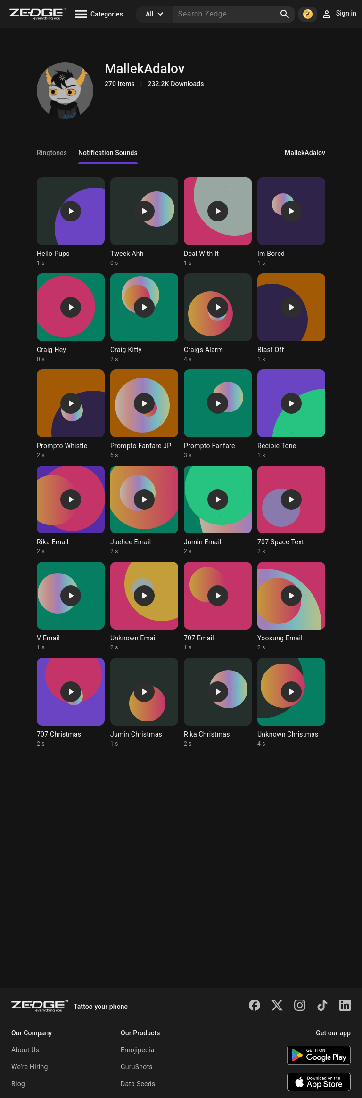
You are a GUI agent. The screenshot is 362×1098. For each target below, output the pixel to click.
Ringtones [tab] (52, 152)
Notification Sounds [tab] (108, 152)
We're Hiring (29, 1067)
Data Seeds (138, 1084)
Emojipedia (138, 1050)
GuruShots (137, 1067)
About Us (25, 1050)
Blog (18, 1084)
